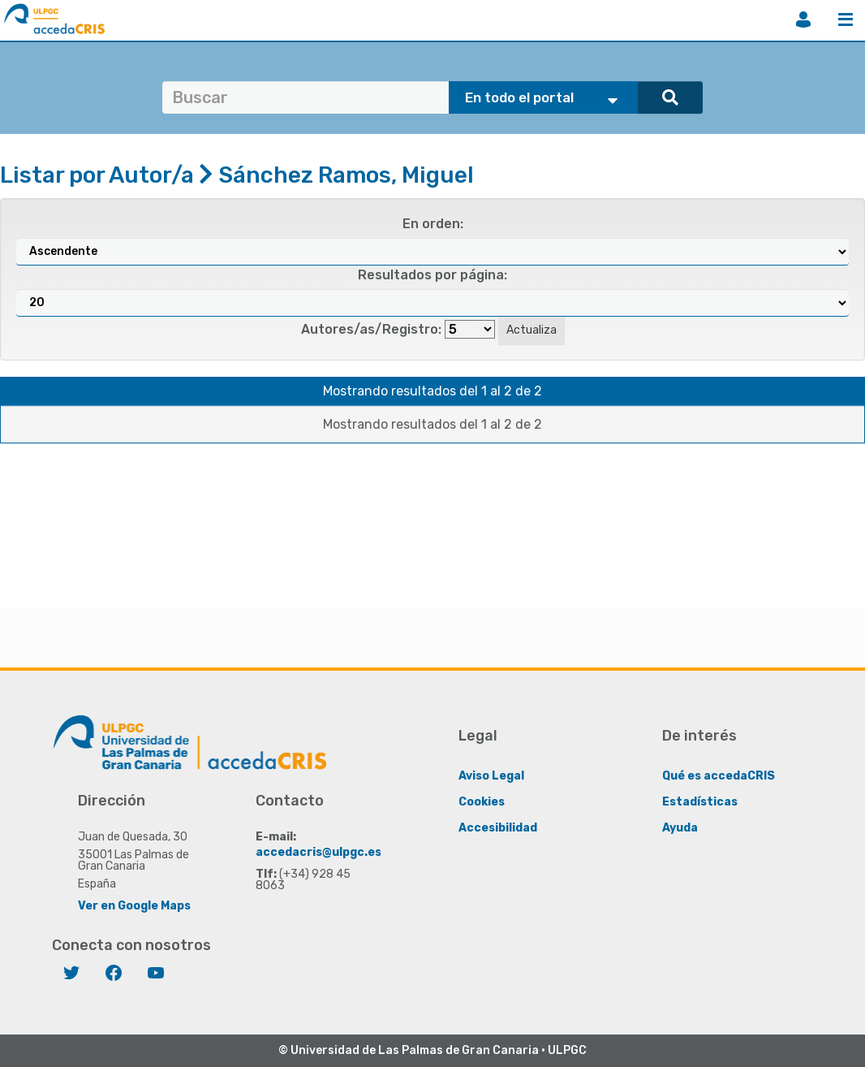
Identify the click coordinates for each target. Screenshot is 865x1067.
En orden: (432, 223)
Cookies (481, 802)
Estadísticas (700, 802)
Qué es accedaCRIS (718, 776)
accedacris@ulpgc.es (318, 852)
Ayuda (680, 828)
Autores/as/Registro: (371, 329)
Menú (845, 19)
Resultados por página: (432, 275)
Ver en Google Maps (134, 906)
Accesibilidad (497, 828)
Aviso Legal (491, 776)
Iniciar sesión (803, 19)
